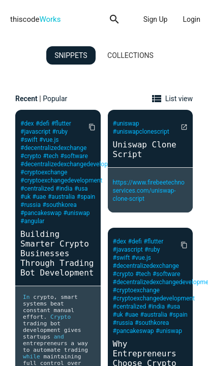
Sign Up (155, 19)
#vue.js (48, 139)
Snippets (70, 55)
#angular (32, 221)
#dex (27, 123)
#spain (86, 196)
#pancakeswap (41, 213)
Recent (26, 99)
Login (191, 19)
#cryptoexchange (43, 172)
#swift (29, 139)
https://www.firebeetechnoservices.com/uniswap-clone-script (149, 190)
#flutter (61, 123)
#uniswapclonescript (141, 131)
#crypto (30, 156)
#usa (81, 188)
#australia (61, 196)
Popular (55, 99)
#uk (25, 196)
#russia (30, 204)
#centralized (37, 188)
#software (73, 156)
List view (179, 99)
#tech (50, 156)
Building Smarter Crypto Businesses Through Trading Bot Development (57, 253)
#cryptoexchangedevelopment (61, 180)
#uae (39, 196)
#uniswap (76, 213)
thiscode (35, 19)
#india (63, 188)
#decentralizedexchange (53, 147)
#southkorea (59, 204)
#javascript (35, 131)
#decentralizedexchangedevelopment (71, 164)
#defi (42, 123)
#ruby (60, 131)
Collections (130, 55)
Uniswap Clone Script (144, 149)
